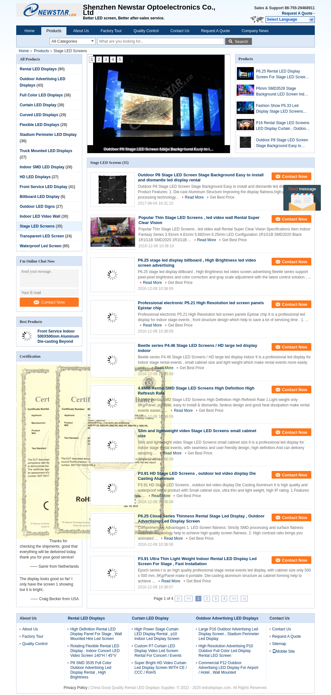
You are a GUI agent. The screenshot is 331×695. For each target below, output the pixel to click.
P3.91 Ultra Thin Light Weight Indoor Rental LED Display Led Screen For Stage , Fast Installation (197, 561)
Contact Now (49, 302)
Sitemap (279, 644)
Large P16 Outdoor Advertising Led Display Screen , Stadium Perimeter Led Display (229, 634)
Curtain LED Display (38, 105)
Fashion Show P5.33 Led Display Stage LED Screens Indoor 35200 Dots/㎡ (279, 108)
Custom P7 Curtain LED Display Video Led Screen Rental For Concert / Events (157, 651)
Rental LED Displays (38, 69)
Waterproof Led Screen (41, 246)
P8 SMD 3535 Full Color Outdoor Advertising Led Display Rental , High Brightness (90, 670)
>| (244, 598)
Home (29, 31)
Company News (255, 31)
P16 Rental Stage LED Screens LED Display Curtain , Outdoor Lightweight (282, 126)
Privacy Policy (75, 687)
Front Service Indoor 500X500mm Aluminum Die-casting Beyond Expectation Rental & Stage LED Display (58, 341)
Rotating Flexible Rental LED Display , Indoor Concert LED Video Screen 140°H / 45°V (94, 651)
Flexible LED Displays (39, 125)
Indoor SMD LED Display (42, 167)
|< (178, 598)
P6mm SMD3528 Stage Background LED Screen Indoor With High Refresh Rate (283, 91)
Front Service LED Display (43, 187)
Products (53, 31)
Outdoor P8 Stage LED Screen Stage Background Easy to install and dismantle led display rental (159, 149)
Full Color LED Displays (41, 95)
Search (241, 41)
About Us (81, 31)
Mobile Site (283, 651)
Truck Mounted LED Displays (46, 151)
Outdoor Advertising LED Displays (227, 618)
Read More (194, 197)
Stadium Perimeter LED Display (48, 134)
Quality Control (146, 31)
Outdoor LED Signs (37, 206)
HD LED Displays (35, 177)
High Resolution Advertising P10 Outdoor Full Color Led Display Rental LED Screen (226, 651)
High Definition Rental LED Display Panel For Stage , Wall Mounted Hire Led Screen (96, 634)
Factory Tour (111, 31)
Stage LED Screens (37, 226)
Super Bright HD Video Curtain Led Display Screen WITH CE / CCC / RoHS (160, 668)
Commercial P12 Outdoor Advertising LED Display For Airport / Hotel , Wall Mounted (228, 668)
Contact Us (180, 31)
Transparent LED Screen (42, 236)
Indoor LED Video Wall (40, 216)
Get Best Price (222, 197)
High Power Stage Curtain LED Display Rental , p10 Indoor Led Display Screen (156, 634)
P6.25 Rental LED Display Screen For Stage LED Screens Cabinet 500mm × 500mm (282, 74)
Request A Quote (297, 13)
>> (234, 598)
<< (188, 598)
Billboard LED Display (39, 196)
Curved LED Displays (39, 115)
